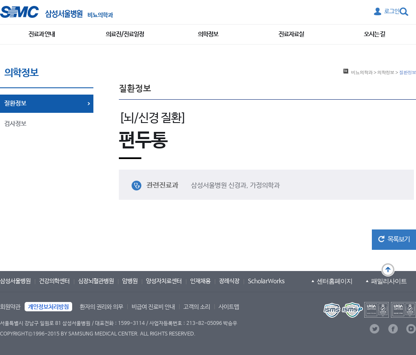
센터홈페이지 (334, 281)
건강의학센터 (54, 281)
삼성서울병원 (15, 281)
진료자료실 (291, 34)
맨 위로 (388, 270)
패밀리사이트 (389, 281)
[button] (394, 239)
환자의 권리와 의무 (101, 307)
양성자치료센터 (164, 281)
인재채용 (200, 281)
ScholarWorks (266, 281)
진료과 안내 (41, 34)
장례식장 (229, 281)
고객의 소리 (196, 307)
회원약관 (10, 307)
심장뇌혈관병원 (96, 281)
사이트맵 (229, 307)
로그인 (391, 11)
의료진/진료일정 (125, 34)
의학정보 (208, 34)
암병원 (130, 281)
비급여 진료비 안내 (153, 307)
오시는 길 (374, 34)
